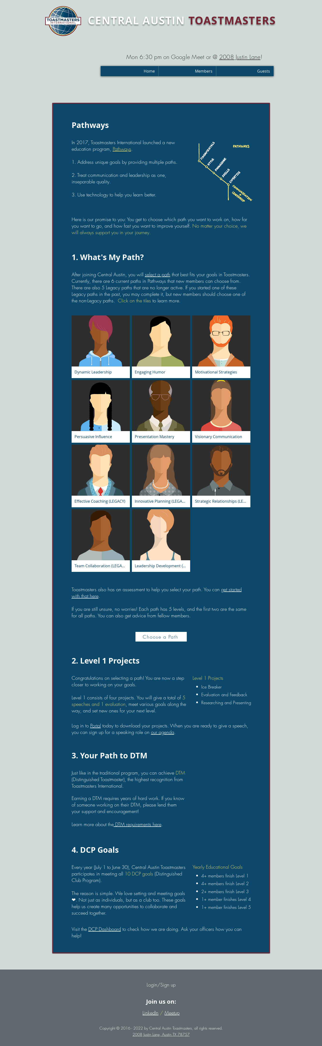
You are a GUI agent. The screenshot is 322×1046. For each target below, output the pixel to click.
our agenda (162, 732)
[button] (187, 71)
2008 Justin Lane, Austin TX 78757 (161, 1034)
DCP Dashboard (104, 929)
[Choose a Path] (161, 637)
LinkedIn (150, 1012)
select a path (157, 274)
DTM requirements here (137, 824)
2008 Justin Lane (240, 57)
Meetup (172, 1012)
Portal (95, 725)
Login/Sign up (161, 984)
